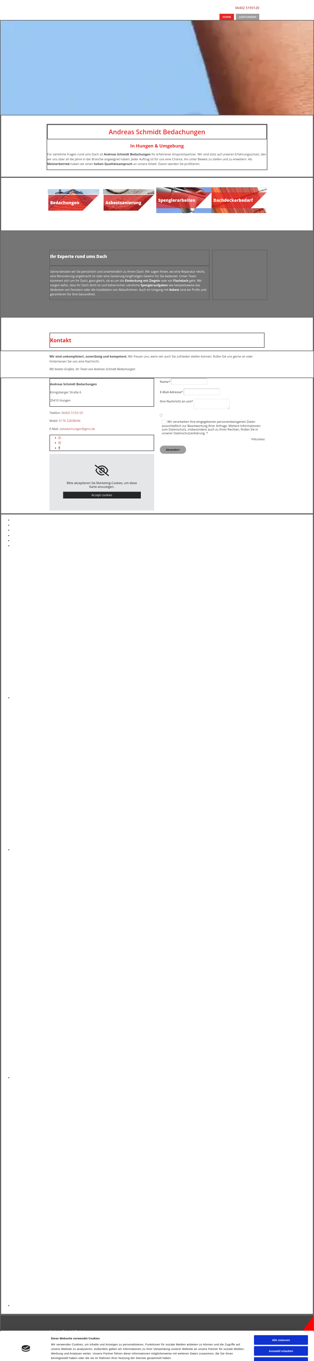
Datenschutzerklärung (175, 1347)
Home (226, 17)
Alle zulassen (281, 678)
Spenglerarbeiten (176, 200)
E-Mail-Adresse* (171, 392)
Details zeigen (202, 709)
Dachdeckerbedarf (233, 200)
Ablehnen (281, 700)
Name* (165, 382)
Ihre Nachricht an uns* (176, 401)
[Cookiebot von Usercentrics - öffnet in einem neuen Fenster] (25, 709)
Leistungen (247, 17)
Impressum (168, 1339)
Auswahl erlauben (281, 690)
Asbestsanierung (123, 202)
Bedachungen (64, 202)
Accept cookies (101, 495)
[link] (102, 470)
